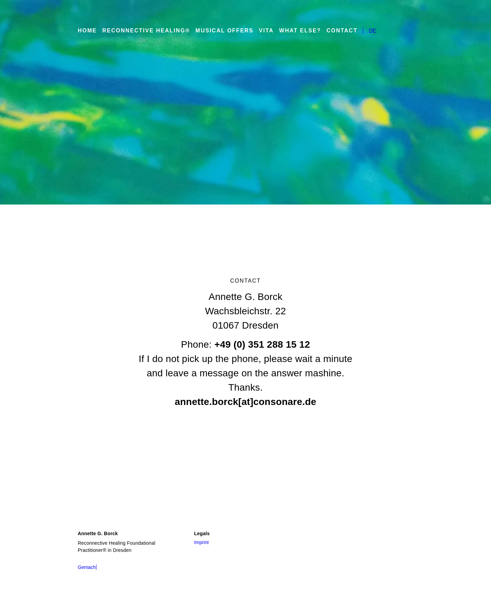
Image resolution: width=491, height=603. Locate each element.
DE (364, 31)
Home (87, 30)
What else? (294, 30)
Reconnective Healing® (145, 30)
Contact (334, 30)
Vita (262, 30)
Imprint (202, 542)
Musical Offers (221, 30)
